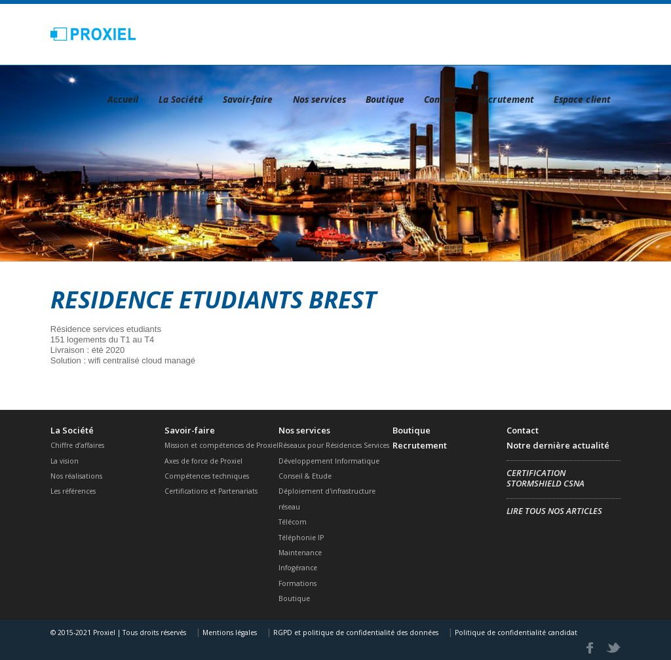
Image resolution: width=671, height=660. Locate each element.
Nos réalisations (76, 476)
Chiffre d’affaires (77, 445)
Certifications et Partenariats (211, 491)
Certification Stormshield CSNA (546, 478)
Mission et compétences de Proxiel (221, 445)
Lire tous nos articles (554, 511)
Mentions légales (229, 632)
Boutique (385, 99)
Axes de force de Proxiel (203, 461)
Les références (73, 491)
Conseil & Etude (305, 476)
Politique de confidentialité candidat (515, 632)
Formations (297, 583)
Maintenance (300, 552)
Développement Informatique (328, 461)
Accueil (123, 99)
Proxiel (93, 34)
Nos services (320, 99)
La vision (64, 461)
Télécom (292, 521)
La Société (181, 99)
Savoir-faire (248, 99)
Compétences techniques (206, 476)
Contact (441, 99)
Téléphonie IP (301, 537)
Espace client (582, 99)
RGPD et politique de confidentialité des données (354, 632)
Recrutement (506, 99)
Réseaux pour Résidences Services (333, 445)
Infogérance (297, 567)
